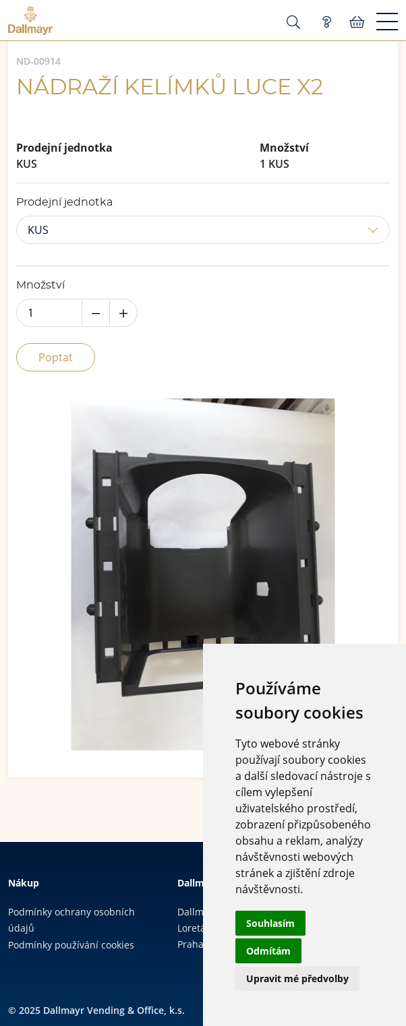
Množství (40, 285)
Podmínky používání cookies (71, 944)
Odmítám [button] (268, 950)
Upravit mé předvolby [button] (297, 978)
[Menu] (387, 22)
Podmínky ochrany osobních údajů (71, 919)
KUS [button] (38, 229)
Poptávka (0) (326, 22)
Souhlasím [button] (270, 923)
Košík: (357, 22)
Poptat (55, 357)
